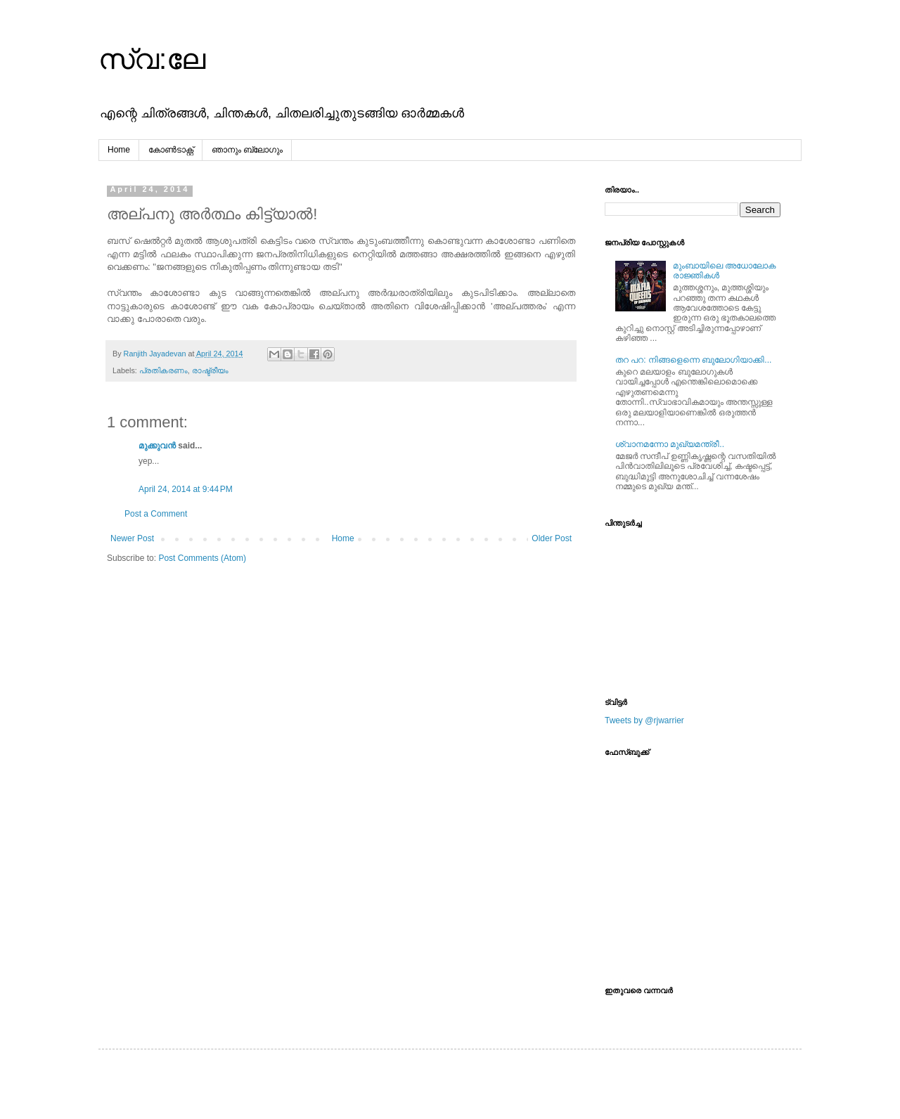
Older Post (552, 538)
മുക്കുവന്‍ (157, 446)
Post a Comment (155, 514)
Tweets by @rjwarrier (644, 720)
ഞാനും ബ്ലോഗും (247, 150)
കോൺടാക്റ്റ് (170, 150)
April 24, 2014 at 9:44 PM (186, 489)
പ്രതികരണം (163, 370)
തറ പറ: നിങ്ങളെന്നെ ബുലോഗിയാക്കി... (693, 360)
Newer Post (132, 538)
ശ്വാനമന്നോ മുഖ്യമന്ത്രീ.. (669, 444)
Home (119, 150)
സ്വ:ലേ (151, 59)
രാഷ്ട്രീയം (210, 370)
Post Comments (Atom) (202, 558)
